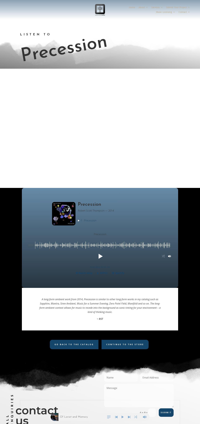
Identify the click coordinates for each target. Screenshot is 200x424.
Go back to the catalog (74, 234)
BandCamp (84, 163)
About (142, 7)
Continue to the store (125, 234)
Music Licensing (164, 12)
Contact (183, 12)
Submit (166, 302)
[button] (100, 146)
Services (155, 7)
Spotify (118, 163)
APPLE (102, 163)
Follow (144, 349)
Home (132, 7)
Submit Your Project (176, 7)
